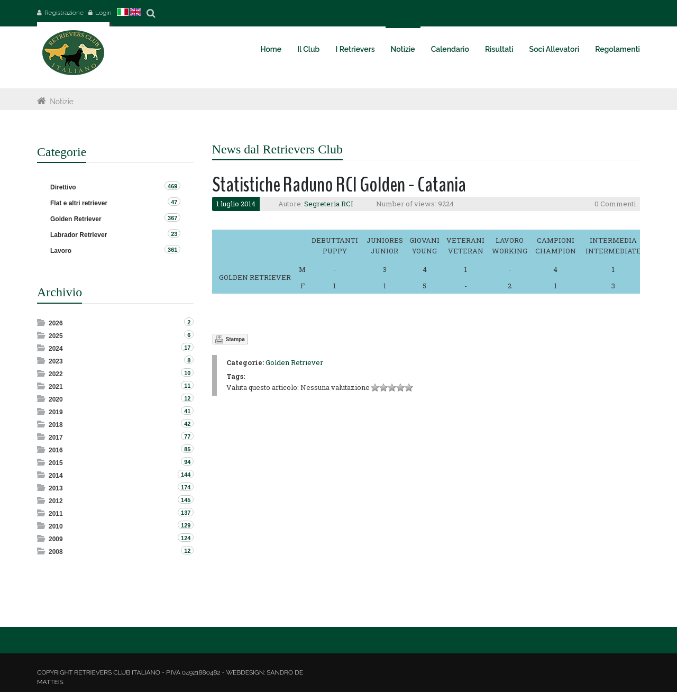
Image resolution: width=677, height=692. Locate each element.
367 (172, 218)
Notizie (62, 101)
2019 (56, 412)
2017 (56, 437)
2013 (56, 488)
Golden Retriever (294, 362)
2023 (56, 361)
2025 (56, 336)
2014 (56, 475)
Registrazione (64, 12)
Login (103, 12)
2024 (56, 348)
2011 (56, 513)
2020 (56, 399)
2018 (56, 425)
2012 (56, 501)
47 (174, 202)
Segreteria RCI (328, 203)
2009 (56, 539)
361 (172, 250)
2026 (56, 323)
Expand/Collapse (42, 322)
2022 (56, 374)
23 (174, 234)
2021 (56, 386)
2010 (56, 526)
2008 (56, 552)
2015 (56, 463)
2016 (56, 450)
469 (172, 186)
